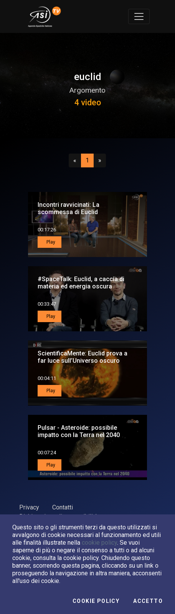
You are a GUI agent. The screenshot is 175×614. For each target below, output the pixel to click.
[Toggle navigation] (139, 16)
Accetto (148, 601)
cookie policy (99, 542)
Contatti (62, 507)
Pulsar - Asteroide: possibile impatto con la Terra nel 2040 (79, 431)
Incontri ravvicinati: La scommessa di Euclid (68, 208)
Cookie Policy (96, 601)
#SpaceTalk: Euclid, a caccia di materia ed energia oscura (81, 282)
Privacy (29, 507)
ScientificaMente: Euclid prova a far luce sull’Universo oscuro (82, 357)
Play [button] (50, 242)
